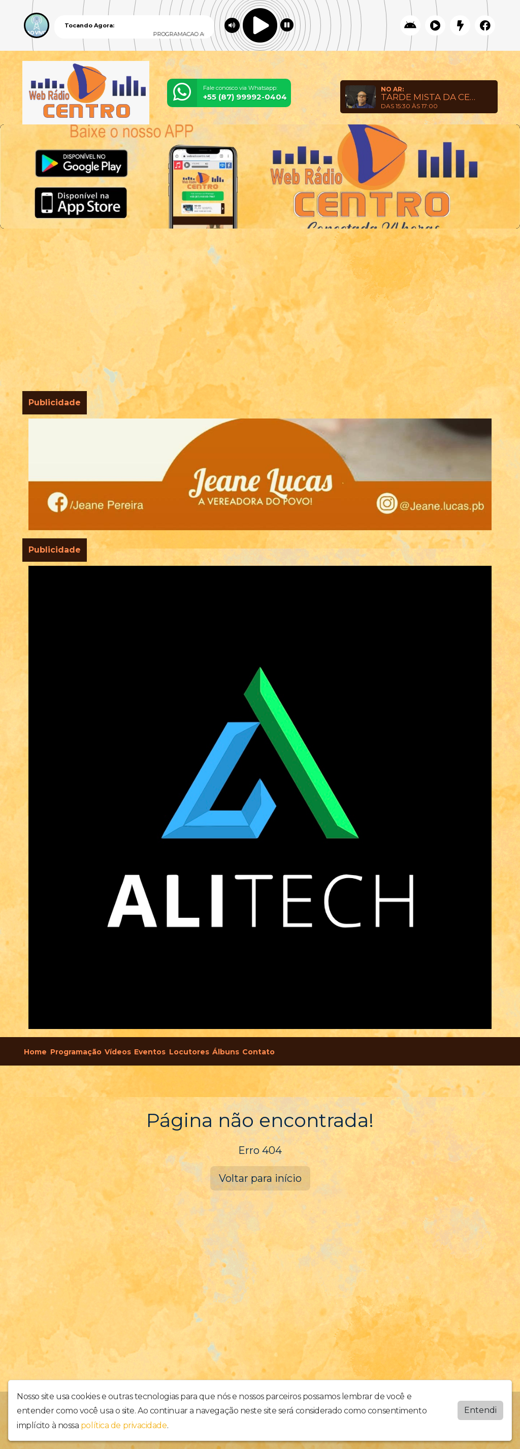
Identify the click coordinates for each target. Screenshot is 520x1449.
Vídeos (118, 1051)
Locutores (189, 1051)
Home (35, 1051)
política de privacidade (124, 1425)
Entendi (480, 1409)
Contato (258, 1051)
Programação (76, 1051)
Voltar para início (260, 1178)
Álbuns (225, 1051)
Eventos (150, 1051)
